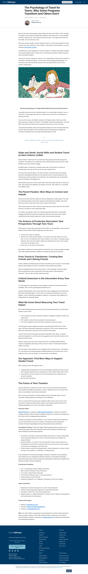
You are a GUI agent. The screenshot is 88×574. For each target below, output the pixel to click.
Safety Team (42, 560)
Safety (40, 546)
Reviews (41, 543)
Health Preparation (43, 562)
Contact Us (41, 550)
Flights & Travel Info (64, 539)
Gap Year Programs (44, 537)
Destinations (42, 532)
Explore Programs (67, 2)
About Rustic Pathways (44, 548)
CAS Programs (62, 562)
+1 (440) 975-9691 (16, 556)
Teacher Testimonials (64, 557)
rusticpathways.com (33, 509)
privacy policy (60, 567)
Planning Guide (63, 532)
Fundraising (62, 537)
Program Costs (62, 535)
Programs (41, 535)
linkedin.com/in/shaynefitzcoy (35, 506)
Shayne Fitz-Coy (36, 22)
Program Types (42, 539)
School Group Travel (64, 555)
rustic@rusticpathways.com (19, 557)
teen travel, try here (30, 47)
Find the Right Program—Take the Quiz (17, 540)
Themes (41, 541)
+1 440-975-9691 (78, 2)
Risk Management (43, 557)
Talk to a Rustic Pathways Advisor (17, 546)
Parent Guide (62, 543)
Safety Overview (43, 555)
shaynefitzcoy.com (32, 504)
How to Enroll (62, 546)
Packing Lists (62, 541)
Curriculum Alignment (64, 560)
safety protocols (48, 517)
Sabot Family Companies (45, 412)
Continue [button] (69, 570)
